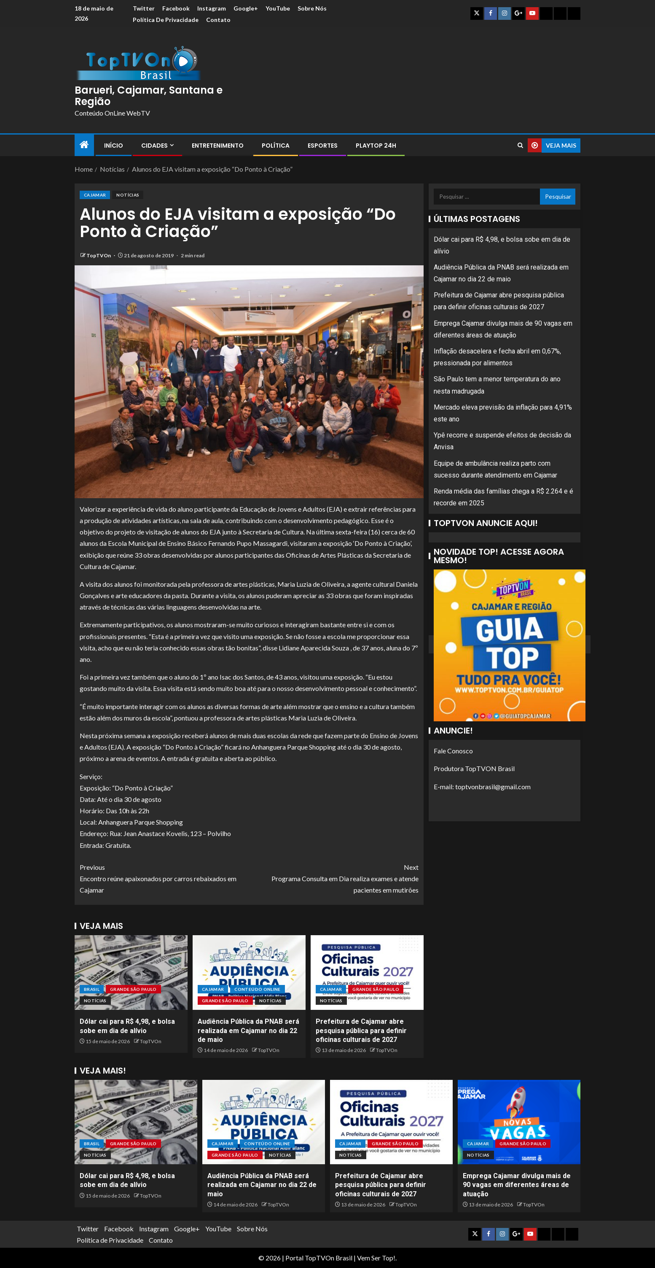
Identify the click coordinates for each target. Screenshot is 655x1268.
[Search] (520, 145)
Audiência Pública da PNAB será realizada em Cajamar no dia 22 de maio (248, 1030)
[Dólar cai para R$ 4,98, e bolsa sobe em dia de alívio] (131, 972)
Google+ (246, 8)
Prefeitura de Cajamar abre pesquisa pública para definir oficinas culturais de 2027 (361, 1030)
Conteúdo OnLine (257, 989)
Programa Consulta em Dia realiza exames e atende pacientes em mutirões (334, 877)
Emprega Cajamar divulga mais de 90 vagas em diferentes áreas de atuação (517, 1185)
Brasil (91, 989)
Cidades (154, 145)
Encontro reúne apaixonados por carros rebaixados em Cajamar (164, 877)
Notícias (127, 194)
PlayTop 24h (376, 145)
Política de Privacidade (166, 19)
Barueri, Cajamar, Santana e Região (149, 95)
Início (113, 145)
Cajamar (95, 194)
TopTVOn (99, 255)
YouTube (278, 8)
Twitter (144, 8)
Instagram (211, 8)
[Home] (84, 145)
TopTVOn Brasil (328, 1258)
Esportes (323, 145)
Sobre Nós (312, 8)
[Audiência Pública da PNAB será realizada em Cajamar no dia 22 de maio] (249, 972)
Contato (218, 19)
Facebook (176, 8)
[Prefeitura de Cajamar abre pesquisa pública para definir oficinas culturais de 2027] (367, 972)
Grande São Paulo (133, 989)
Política (276, 145)
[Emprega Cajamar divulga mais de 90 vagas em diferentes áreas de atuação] (519, 1122)
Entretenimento (218, 145)
